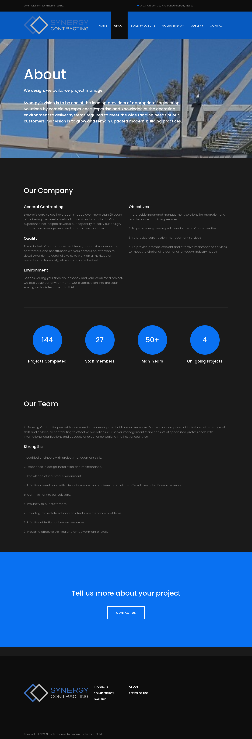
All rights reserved (56, 734)
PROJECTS (101, 687)
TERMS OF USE (138, 693)
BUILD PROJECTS (143, 26)
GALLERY (197, 26)
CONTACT (217, 26)
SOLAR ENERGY (173, 26)
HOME (103, 26)
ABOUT (119, 26)
